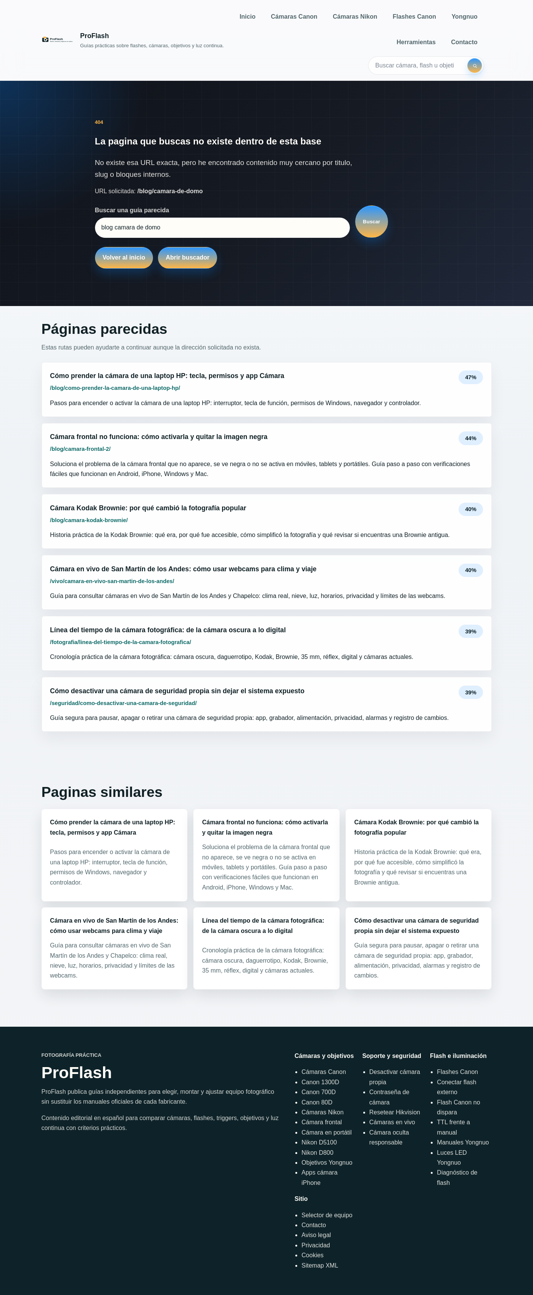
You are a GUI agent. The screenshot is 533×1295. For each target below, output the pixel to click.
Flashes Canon (414, 16)
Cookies (312, 1255)
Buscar (371, 221)
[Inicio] (133, 40)
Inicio (248, 16)
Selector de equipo (326, 1215)
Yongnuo (464, 16)
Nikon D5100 (319, 1142)
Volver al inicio (124, 257)
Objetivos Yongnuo (326, 1162)
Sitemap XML (319, 1265)
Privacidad (315, 1245)
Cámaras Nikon (355, 16)
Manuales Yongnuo (463, 1142)
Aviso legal (316, 1235)
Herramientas (416, 42)
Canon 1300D (320, 1082)
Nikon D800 (317, 1152)
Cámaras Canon (294, 16)
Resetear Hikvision (394, 1112)
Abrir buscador (187, 257)
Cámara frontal (321, 1122)
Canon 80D (316, 1102)
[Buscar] (474, 65)
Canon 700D (318, 1092)
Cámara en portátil (326, 1132)
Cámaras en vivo (392, 1122)
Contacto (464, 42)
